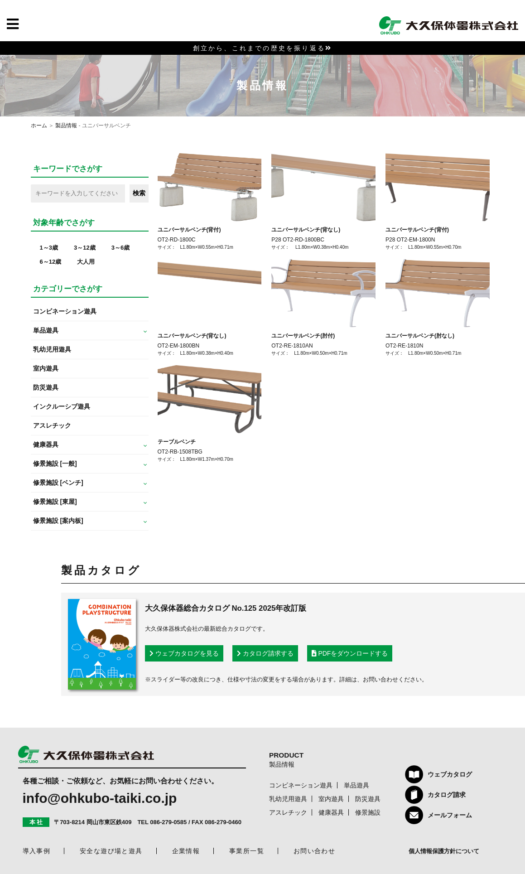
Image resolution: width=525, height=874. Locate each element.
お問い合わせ (314, 851)
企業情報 (186, 851)
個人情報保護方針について (444, 851)
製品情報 (66, 125)
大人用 (86, 261)
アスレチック (52, 425)
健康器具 (331, 812)
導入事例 (37, 851)
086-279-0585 (168, 822)
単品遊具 (356, 785)
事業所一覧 (246, 851)
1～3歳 (49, 247)
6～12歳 (51, 261)
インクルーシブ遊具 (61, 406)
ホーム (39, 125)
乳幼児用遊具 (52, 349)
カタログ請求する (265, 653)
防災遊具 (45, 387)
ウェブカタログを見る (184, 653)
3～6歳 (120, 247)
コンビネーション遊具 (64, 311)
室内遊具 (45, 368)
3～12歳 (85, 247)
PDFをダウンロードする (350, 653)
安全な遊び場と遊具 (111, 851)
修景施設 (368, 812)
